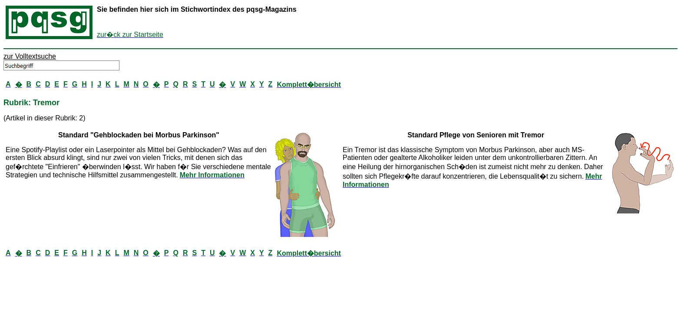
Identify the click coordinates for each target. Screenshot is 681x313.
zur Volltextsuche (29, 56)
